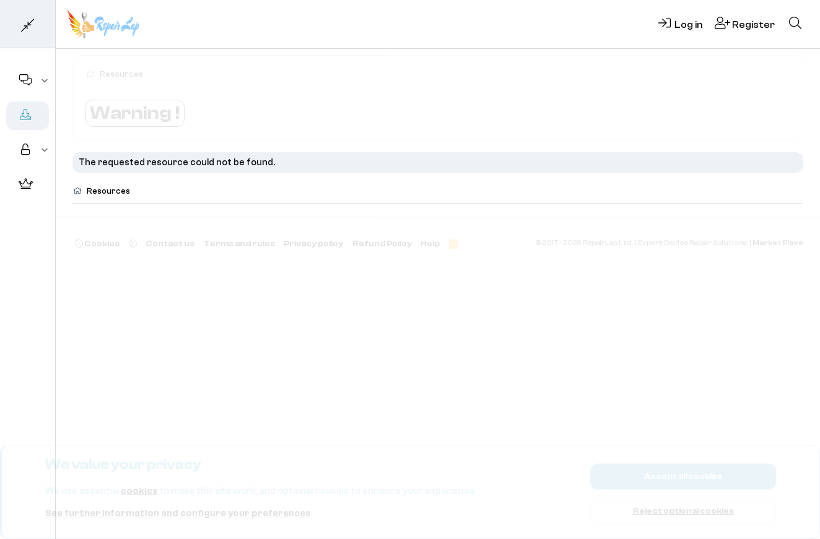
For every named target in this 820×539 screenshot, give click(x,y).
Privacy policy (313, 243)
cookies (139, 491)
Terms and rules (239, 243)
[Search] (795, 24)
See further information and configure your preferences (177, 513)
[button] (44, 81)
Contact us (170, 243)
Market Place (777, 243)
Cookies (97, 243)
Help (430, 243)
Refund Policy (382, 243)
